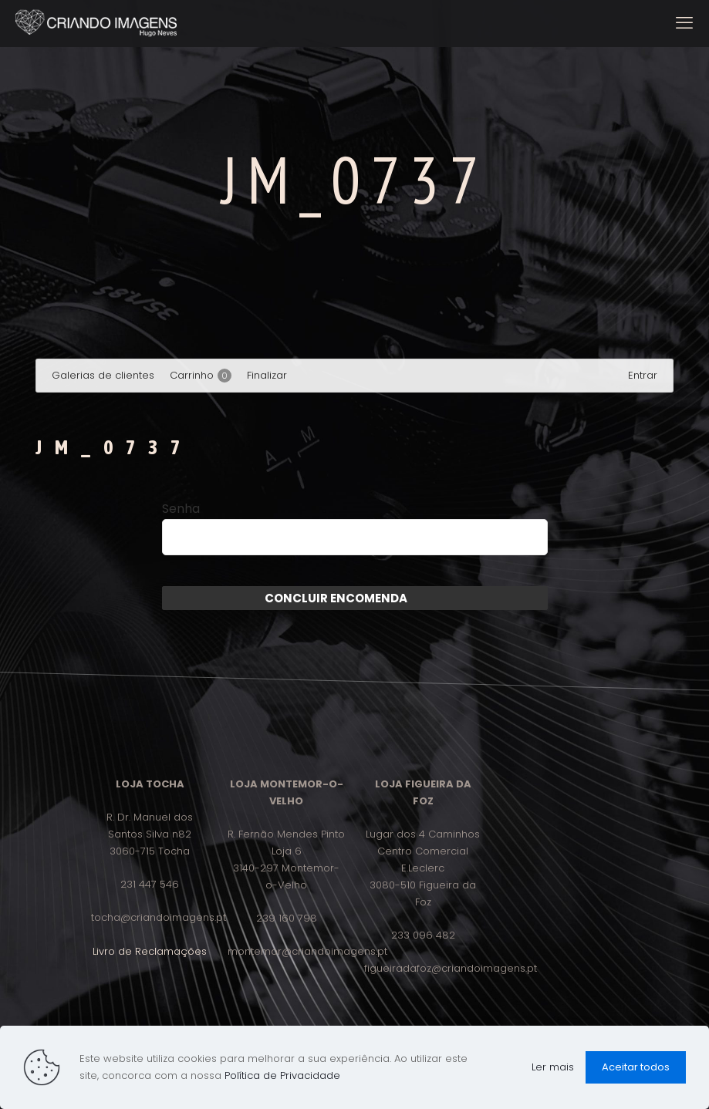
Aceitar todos (636, 1067)
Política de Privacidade (282, 1075)
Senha (181, 509)
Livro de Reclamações (150, 951)
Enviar (426, 598)
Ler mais (553, 1067)
